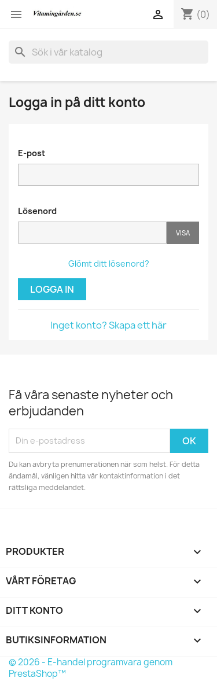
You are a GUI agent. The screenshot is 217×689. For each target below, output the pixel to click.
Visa (183, 233)
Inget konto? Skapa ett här (108, 325)
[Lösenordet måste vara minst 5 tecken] (92, 233)
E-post (31, 153)
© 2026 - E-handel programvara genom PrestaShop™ (90, 668)
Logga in (52, 289)
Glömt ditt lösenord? (108, 263)
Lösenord (37, 210)
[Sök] (108, 52)
